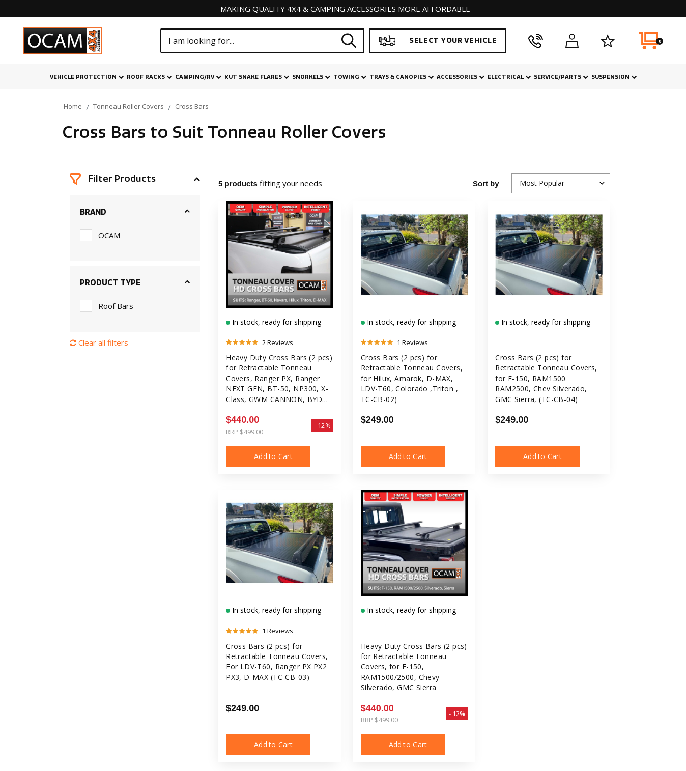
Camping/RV (198, 77)
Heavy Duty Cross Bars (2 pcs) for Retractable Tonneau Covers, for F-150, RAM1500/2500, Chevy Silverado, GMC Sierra (414, 667)
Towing (349, 77)
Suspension (614, 77)
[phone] (536, 40)
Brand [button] (93, 212)
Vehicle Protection (87, 77)
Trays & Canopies (401, 77)
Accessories (460, 77)
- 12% (322, 425)
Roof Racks (149, 77)
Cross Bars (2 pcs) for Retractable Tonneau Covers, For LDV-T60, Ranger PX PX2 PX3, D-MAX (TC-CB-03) (277, 661)
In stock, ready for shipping (275, 322)
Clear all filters (99, 342)
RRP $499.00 (244, 431)
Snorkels (311, 77)
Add (268, 456)
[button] (135, 179)
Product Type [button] (110, 283)
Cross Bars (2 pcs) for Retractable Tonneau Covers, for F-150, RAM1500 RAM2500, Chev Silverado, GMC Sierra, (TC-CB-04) (546, 378)
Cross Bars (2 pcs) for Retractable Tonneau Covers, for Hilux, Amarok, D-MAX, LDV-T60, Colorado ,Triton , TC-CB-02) (412, 378)
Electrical (509, 77)
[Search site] (349, 40)
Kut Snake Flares (256, 77)
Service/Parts (561, 77)
